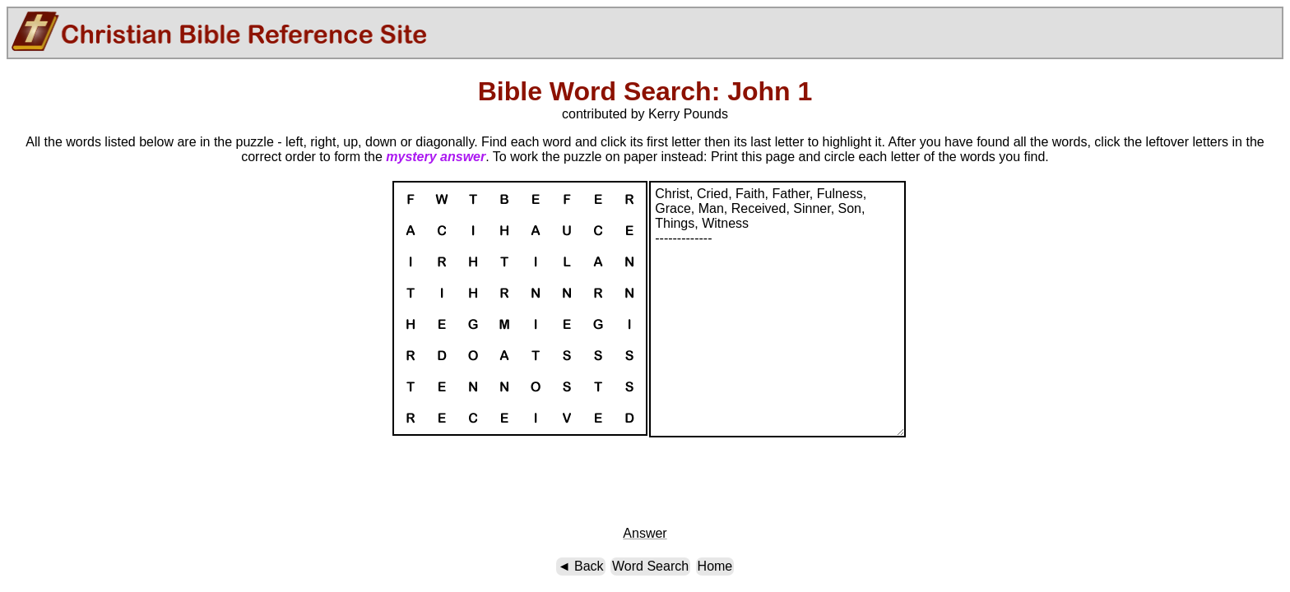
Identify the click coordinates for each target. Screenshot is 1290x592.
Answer (644, 533)
